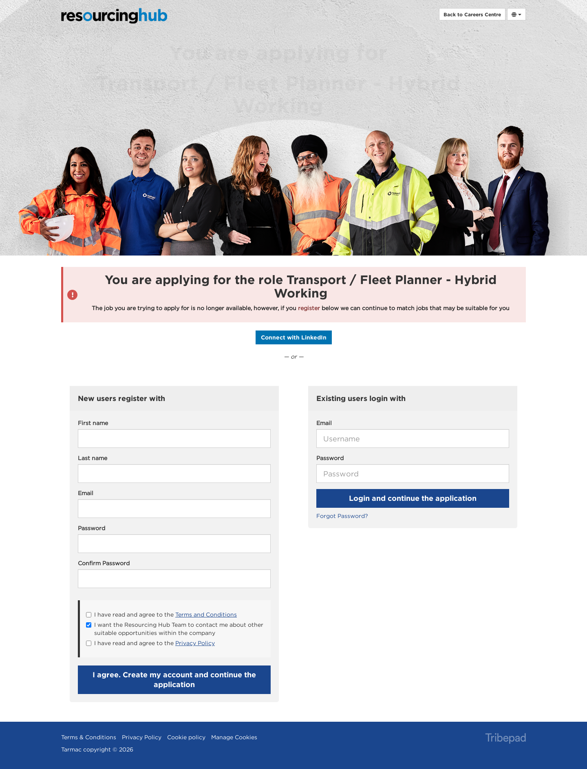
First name (93, 423)
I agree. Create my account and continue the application (174, 679)
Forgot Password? (342, 516)
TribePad (505, 739)
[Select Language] (516, 14)
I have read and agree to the (161, 614)
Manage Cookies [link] (234, 737)
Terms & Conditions (88, 737)
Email (324, 423)
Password (330, 458)
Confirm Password (104, 563)
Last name (92, 458)
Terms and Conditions (206, 614)
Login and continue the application (413, 498)
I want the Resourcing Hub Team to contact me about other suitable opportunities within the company (174, 629)
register (309, 308)
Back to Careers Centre (472, 14)
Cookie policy (186, 737)
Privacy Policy (195, 643)
